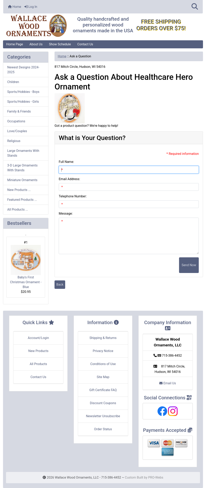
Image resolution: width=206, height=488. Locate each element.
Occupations (16, 121)
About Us (35, 44)
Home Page (14, 44)
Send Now (189, 265)
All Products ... (17, 209)
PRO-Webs (155, 477)
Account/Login (38, 338)
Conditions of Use (103, 364)
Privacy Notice (103, 351)
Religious (13, 141)
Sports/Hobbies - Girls (23, 101)
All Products (38, 364)
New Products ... (19, 190)
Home (14, 7)
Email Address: (69, 179)
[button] (195, 7)
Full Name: (66, 162)
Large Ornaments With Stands (23, 153)
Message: (66, 213)
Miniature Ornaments (22, 180)
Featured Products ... (22, 200)
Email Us (167, 383)
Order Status (103, 429)
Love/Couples (17, 131)
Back (59, 284)
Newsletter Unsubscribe (103, 416)
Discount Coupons (103, 403)
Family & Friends (19, 111)
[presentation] (148, 265)
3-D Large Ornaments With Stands (22, 167)
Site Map (103, 377)
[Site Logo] (36, 25)
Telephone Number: (73, 196)
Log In (30, 7)
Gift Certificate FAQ (103, 390)
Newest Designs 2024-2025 (23, 69)
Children (13, 82)
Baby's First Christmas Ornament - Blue (25, 267)
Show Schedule (60, 44)
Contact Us (85, 44)
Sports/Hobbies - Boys (23, 92)
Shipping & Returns (103, 338)
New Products (38, 351)
